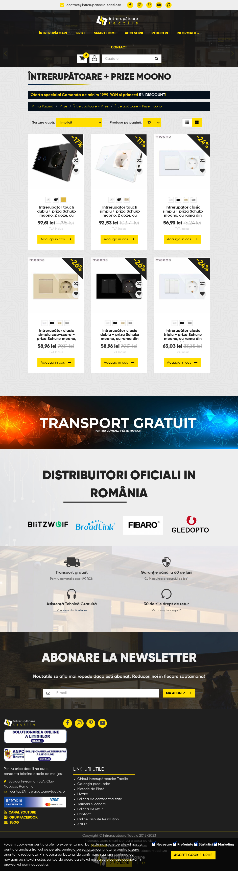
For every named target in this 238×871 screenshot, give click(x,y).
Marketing (224, 844)
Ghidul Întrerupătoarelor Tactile (102, 779)
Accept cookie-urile (193, 855)
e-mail (67, 610)
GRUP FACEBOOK (23, 817)
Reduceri (160, 33)
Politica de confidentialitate (99, 799)
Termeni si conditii (91, 804)
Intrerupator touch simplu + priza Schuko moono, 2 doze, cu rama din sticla (120, 212)
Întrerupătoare (53, 33)
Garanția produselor (93, 784)
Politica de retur (90, 809)
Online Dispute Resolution (98, 819)
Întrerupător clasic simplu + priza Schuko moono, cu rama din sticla (183, 212)
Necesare (162, 844)
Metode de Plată (91, 789)
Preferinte (183, 844)
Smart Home (105, 33)
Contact (119, 47)
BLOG (14, 822)
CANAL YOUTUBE (22, 812)
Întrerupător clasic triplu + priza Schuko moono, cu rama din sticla (183, 335)
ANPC (82, 824)
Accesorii (134, 33)
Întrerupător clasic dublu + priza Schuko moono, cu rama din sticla (119, 335)
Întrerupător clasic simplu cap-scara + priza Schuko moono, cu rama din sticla (56, 335)
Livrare (82, 794)
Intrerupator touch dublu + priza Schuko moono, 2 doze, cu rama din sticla (56, 212)
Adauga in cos (56, 239)
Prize (80, 33)
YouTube (81, 610)
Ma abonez (179, 693)
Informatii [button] (188, 33)
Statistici (203, 844)
